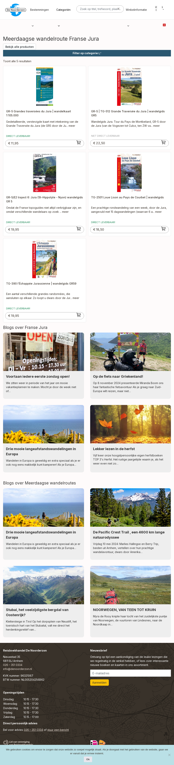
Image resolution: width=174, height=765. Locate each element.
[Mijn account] (156, 10)
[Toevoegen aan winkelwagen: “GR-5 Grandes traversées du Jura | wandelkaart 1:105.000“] (79, 142)
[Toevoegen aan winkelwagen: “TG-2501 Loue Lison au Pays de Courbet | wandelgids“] (163, 228)
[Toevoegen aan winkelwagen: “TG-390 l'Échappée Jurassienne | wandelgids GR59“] (79, 315)
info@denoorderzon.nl (17, 669)
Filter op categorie (87, 53)
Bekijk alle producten (19, 46)
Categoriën (63, 13)
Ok (88, 759)
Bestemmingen (39, 13)
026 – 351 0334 (12, 664)
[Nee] (169, 755)
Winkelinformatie (136, 13)
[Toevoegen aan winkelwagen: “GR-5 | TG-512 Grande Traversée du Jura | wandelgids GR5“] (163, 142)
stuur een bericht (58, 729)
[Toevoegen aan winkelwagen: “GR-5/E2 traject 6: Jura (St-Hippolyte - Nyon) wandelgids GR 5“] (79, 228)
